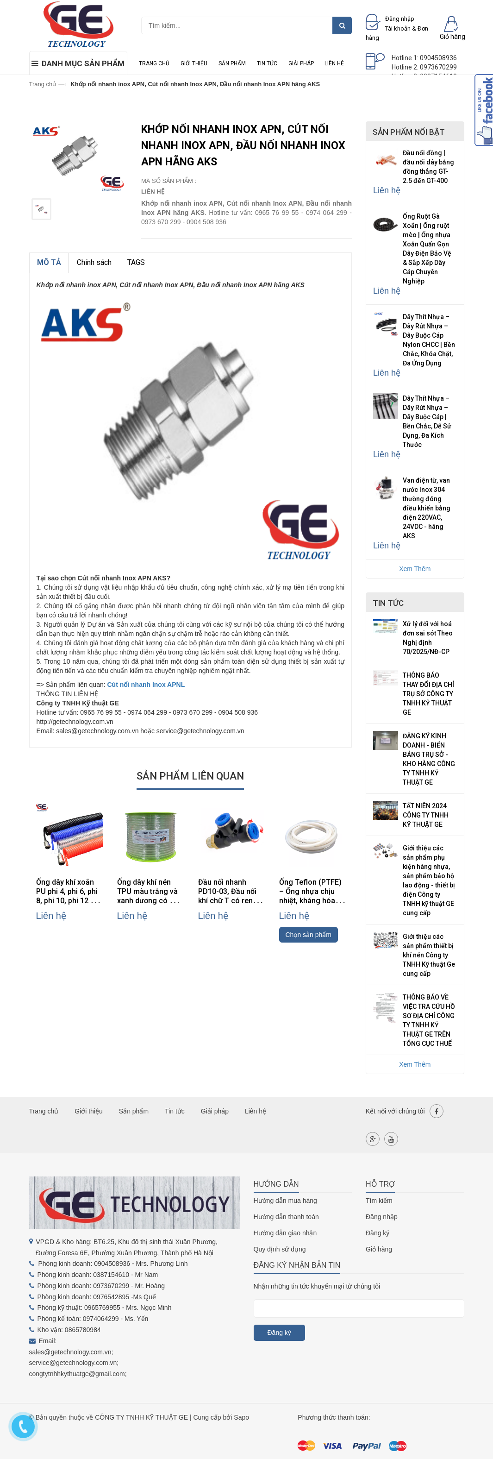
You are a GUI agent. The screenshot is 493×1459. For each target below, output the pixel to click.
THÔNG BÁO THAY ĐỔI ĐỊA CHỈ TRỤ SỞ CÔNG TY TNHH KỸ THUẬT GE (428, 694)
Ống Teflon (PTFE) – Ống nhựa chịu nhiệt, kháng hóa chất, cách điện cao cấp (312, 901)
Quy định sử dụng (280, 1249)
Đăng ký (377, 1233)
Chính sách (94, 262)
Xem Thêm (415, 568)
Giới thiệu (194, 63)
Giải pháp (301, 63)
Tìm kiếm (379, 1200)
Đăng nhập (382, 1216)
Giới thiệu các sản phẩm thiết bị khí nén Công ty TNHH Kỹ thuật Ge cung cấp (429, 955)
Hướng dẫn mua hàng (285, 1200)
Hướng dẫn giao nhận (285, 1233)
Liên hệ (334, 63)
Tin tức (267, 63)
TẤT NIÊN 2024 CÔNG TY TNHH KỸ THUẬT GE (426, 815)
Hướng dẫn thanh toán (286, 1216)
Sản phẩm (232, 63)
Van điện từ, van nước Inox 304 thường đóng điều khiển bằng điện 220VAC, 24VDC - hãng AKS (426, 508)
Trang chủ (154, 63)
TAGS (136, 262)
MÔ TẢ (49, 262)
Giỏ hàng (379, 1249)
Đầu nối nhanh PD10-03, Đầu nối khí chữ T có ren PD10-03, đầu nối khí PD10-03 (227, 901)
